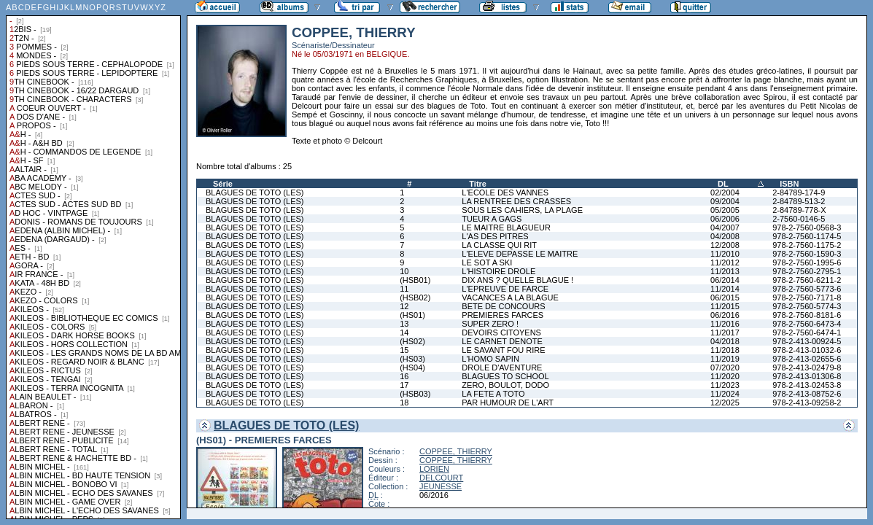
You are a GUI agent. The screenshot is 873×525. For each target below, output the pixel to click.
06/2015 (725, 297)
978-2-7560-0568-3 (806, 227)
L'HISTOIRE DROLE (498, 271)
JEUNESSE (440, 486)
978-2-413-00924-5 (806, 341)
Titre (477, 183)
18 (404, 402)
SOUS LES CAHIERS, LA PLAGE (522, 210)
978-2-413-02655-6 (806, 358)
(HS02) (412, 341)
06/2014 (725, 280)
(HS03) (412, 358)
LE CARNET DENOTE (502, 341)
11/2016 (725, 323)
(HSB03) (415, 393)
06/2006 (725, 218)
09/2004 (725, 201)
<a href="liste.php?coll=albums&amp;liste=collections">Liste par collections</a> (93, 259)
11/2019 (725, 358)
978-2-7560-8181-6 (806, 315)
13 (404, 323)
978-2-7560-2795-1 (806, 271)
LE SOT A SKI (487, 262)
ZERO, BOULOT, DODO (505, 385)
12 (404, 306)
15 (404, 350)
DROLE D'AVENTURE (502, 367)
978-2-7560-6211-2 (806, 280)
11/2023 (725, 385)
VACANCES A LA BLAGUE (510, 297)
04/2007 (725, 227)
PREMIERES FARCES (502, 315)
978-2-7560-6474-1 (806, 332)
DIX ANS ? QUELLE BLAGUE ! (517, 280)
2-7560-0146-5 (798, 218)
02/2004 (725, 192)
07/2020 (725, 367)
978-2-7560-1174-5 (806, 236)
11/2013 (725, 271)
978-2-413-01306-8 (806, 376)
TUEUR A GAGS (491, 218)
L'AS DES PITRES (495, 236)
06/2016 (725, 315)
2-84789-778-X (799, 210)
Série (223, 183)
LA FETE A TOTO (493, 393)
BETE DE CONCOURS (503, 306)
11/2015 (725, 306)
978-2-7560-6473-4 (806, 323)
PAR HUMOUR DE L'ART (508, 402)
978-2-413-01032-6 (806, 350)
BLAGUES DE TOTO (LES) (255, 192)
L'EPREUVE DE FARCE (505, 288)
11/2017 (725, 332)
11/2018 (725, 350)
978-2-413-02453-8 (806, 385)
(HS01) (412, 315)
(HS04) (412, 367)
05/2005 (725, 210)
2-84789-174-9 (798, 192)
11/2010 (725, 253)
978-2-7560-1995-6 (806, 262)
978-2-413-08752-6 (806, 393)
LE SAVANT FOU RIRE (503, 350)
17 (404, 385)
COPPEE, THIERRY (455, 451)
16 (404, 376)
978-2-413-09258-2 (806, 402)
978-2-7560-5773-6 (806, 288)
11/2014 (725, 288)
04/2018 (725, 341)
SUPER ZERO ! (490, 323)
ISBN (789, 183)
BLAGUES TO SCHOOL (505, 376)
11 (404, 288)
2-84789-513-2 (798, 201)
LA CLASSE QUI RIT (499, 245)
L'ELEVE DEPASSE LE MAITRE (520, 253)
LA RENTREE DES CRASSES (516, 201)
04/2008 (725, 236)
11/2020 (725, 376)
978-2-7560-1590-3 (806, 253)
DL (723, 183)
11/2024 (725, 393)
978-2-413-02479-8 (806, 367)
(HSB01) (415, 280)
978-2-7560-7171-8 (806, 297)
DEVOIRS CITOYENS (501, 332)
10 (404, 271)
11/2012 (725, 262)
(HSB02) (415, 297)
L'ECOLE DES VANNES (505, 192)
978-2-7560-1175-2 (806, 245)
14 (404, 332)
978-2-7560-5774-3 (806, 306)
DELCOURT (441, 477)
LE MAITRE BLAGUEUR (506, 227)
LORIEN (434, 468)
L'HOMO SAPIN (490, 358)
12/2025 (725, 402)
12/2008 (725, 245)
